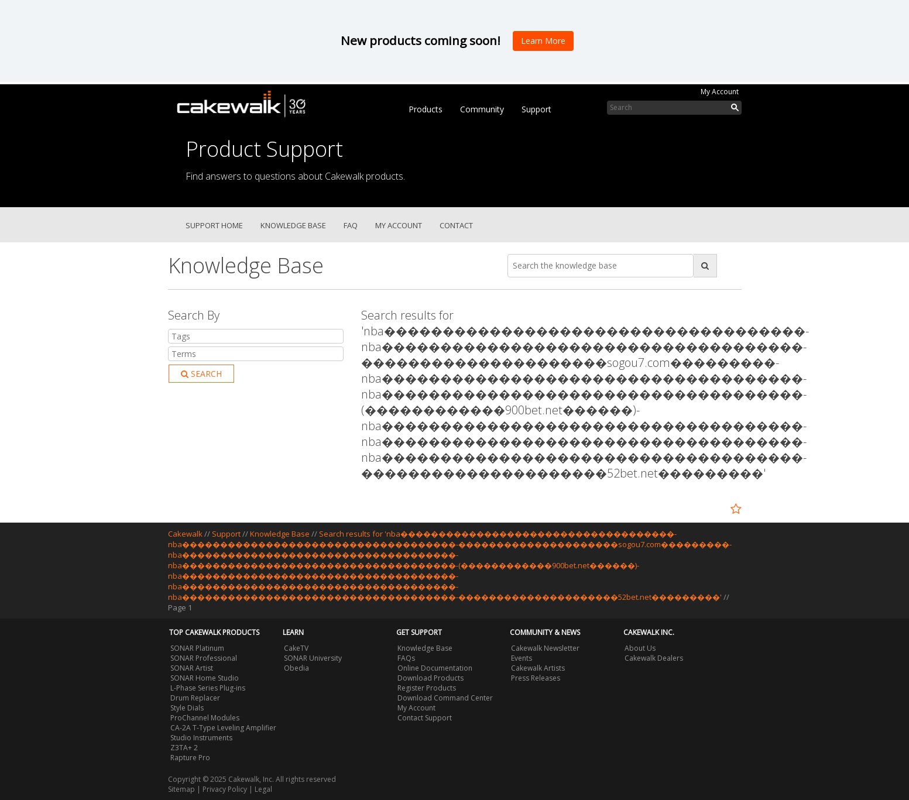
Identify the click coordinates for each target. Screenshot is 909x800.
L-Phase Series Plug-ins (207, 688)
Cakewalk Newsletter (545, 648)
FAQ (351, 225)
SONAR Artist (191, 668)
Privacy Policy (225, 789)
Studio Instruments (201, 738)
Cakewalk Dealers (654, 658)
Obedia (296, 668)
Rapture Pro (190, 758)
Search (201, 373)
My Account (720, 92)
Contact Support (424, 718)
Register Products (426, 688)
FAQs (406, 658)
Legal (263, 789)
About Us (640, 648)
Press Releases (535, 678)
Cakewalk (185, 533)
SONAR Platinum (197, 648)
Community (482, 109)
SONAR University (313, 658)
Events (521, 658)
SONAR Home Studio (204, 678)
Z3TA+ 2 (184, 748)
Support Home (214, 225)
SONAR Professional (203, 658)
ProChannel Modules (204, 718)
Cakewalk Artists (538, 668)
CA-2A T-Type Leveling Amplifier (223, 728)
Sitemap (181, 789)
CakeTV (296, 648)
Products (426, 109)
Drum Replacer (195, 698)
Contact (456, 225)
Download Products (430, 678)
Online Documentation (434, 668)
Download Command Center (445, 698)
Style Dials (187, 708)
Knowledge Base (293, 225)
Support (536, 109)
